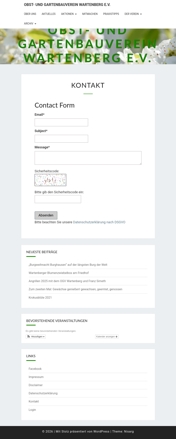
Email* (40, 114)
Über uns (30, 13)
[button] (36, 336)
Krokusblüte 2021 (40, 297)
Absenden (46, 215)
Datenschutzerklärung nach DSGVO (99, 222)
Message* (42, 147)
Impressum (36, 377)
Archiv (28, 23)
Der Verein (132, 13)
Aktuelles (49, 13)
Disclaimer (36, 385)
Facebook (35, 369)
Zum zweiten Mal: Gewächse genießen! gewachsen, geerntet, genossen (75, 289)
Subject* (41, 131)
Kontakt (34, 401)
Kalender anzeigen (106, 336)
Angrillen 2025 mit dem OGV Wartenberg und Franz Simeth (67, 281)
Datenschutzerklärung (43, 393)
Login (32, 410)
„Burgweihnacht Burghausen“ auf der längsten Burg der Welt (68, 265)
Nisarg (129, 431)
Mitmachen (90, 13)
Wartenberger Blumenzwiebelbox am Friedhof (59, 273)
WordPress (101, 431)
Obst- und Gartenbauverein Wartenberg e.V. (67, 4)
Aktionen (67, 13)
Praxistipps (111, 13)
